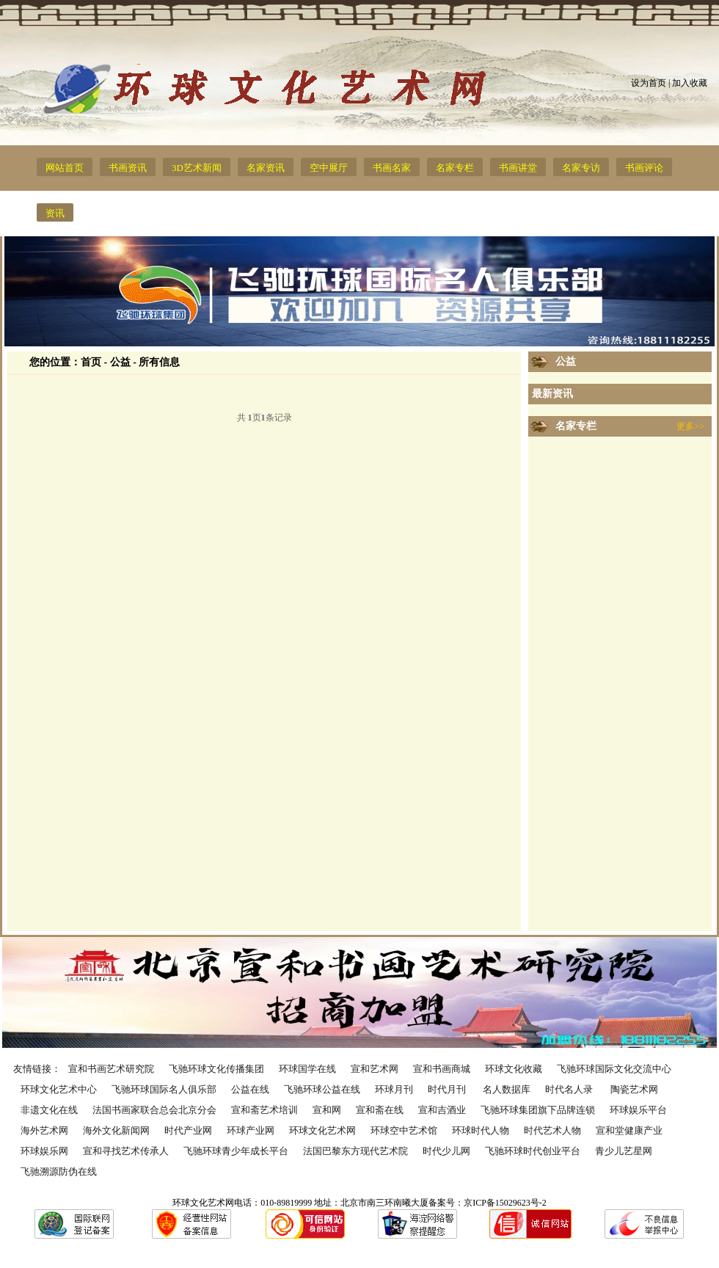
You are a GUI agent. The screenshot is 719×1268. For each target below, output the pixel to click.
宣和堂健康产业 (629, 1130)
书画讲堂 (518, 167)
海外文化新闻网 (116, 1130)
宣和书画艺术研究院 (111, 1068)
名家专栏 (455, 167)
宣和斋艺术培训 (264, 1109)
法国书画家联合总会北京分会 (154, 1109)
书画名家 (392, 167)
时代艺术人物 (552, 1130)
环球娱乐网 (44, 1150)
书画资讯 (128, 167)
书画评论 (644, 167)
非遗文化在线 (49, 1109)
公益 (565, 361)
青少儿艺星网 (623, 1150)
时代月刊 (448, 1089)
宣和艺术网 (374, 1068)
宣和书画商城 (441, 1068)
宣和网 (327, 1109)
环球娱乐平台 (638, 1109)
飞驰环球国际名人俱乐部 (164, 1089)
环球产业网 (250, 1130)
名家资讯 (266, 167)
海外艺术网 (44, 1130)
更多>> (690, 426)
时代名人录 (570, 1089)
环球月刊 (394, 1089)
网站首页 (64, 167)
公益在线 (250, 1089)
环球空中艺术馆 (404, 1130)
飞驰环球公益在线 (322, 1089)
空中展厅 (329, 167)
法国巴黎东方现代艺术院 (355, 1150)
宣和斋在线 (380, 1109)
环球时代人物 (480, 1130)
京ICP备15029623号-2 (505, 1203)
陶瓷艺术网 (634, 1089)
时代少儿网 (446, 1150)
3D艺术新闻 (197, 167)
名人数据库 (506, 1089)
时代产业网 (188, 1130)
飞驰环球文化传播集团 (216, 1068)
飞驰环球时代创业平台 (532, 1150)
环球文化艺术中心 (59, 1089)
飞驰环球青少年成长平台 (235, 1150)
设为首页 (648, 83)
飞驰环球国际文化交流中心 (614, 1068)
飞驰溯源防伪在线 (59, 1171)
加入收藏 (689, 83)
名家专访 (581, 167)
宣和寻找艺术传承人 (126, 1150)
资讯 (55, 213)
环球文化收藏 (513, 1068)
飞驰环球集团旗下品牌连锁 (538, 1109)
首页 (91, 362)
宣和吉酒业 (442, 1109)
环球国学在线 (307, 1068)
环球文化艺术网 (322, 1130)
